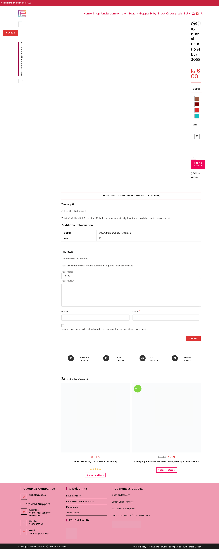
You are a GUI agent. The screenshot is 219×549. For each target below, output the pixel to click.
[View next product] (199, 23)
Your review (68, 280)
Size (195, 124)
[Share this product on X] (80, 358)
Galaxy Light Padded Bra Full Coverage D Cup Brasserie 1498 (166, 460)
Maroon (110, 232)
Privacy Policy (73, 494)
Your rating (67, 272)
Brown (102, 232)
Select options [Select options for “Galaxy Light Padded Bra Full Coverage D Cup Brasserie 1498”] (166, 468)
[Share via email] (183, 358)
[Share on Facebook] (115, 358)
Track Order (72, 511)
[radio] (197, 98)
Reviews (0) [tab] (154, 195)
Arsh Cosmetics (37, 493)
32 (100, 238)
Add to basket (198, 164)
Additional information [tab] (131, 195)
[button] (196, 175)
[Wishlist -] (183, 13)
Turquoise (125, 232)
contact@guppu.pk (39, 532)
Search (10, 33)
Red (117, 232)
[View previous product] (194, 23)
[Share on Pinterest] (150, 358)
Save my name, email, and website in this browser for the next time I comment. (103, 329)
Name (65, 311)
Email (136, 311)
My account (72, 505)
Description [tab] (108, 195)
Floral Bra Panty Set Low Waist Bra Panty (95, 460)
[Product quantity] (193, 157)
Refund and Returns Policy (80, 500)
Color (196, 88)
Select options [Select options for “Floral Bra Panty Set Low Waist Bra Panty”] (95, 473)
